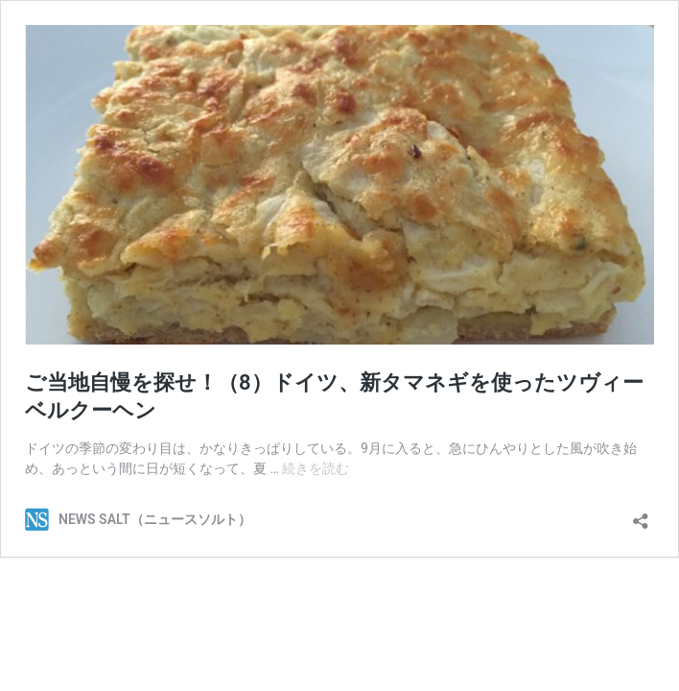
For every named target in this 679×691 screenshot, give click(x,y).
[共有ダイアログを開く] (640, 515)
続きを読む (315, 468)
